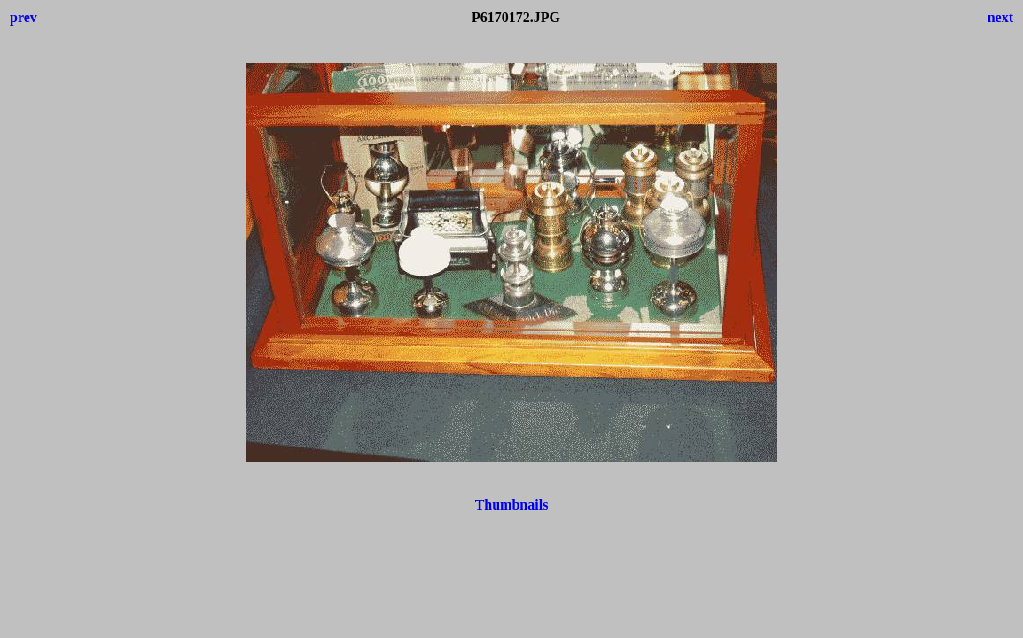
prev (23, 17)
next (1000, 17)
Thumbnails (512, 504)
